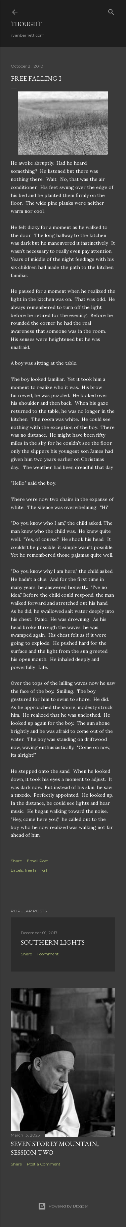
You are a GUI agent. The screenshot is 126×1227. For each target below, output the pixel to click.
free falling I (36, 870)
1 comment (48, 953)
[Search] (111, 10)
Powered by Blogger (63, 1206)
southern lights (53, 942)
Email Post (37, 860)
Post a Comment (43, 1163)
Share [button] (16, 860)
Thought (26, 24)
